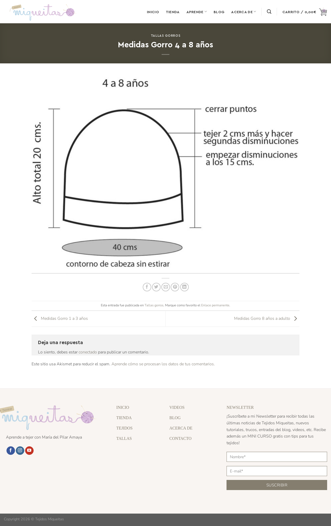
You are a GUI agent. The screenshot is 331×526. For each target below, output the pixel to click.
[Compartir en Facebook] (147, 287)
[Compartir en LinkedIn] (184, 287)
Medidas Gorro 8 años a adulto (266, 318)
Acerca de (243, 11)
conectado (88, 352)
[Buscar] (269, 11)
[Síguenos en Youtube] (29, 450)
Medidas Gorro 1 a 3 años (60, 318)
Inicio (153, 11)
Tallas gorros (165, 35)
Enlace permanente (215, 305)
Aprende (196, 11)
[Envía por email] (165, 287)
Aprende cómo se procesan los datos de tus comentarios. (163, 364)
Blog (219, 11)
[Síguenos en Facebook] (10, 450)
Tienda (173, 11)
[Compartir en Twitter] (156, 287)
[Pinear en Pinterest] (175, 287)
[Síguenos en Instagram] (20, 450)
